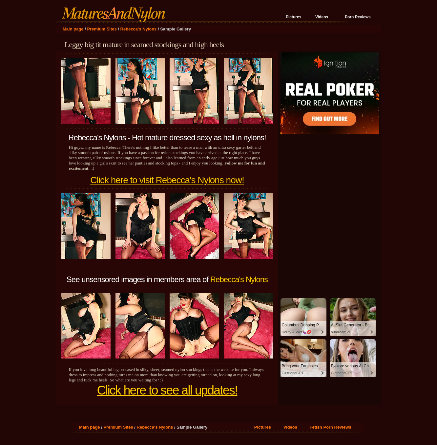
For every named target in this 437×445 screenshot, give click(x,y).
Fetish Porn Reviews (330, 427)
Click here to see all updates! (167, 390)
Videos (321, 17)
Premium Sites (101, 29)
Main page (73, 29)
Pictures (293, 17)
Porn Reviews (358, 17)
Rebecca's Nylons (138, 29)
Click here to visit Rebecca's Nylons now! (167, 180)
